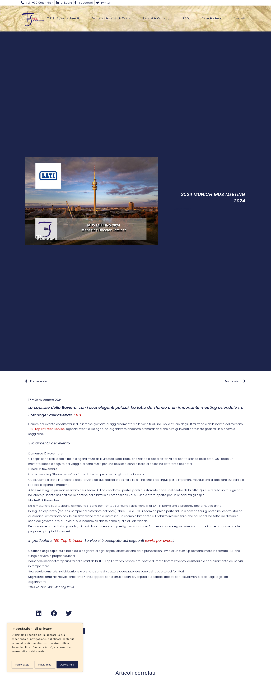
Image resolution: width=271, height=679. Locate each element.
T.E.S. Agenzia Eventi (63, 18)
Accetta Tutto (67, 664)
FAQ (186, 18)
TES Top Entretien (68, 540)
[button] (39, 613)
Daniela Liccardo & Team (111, 18)
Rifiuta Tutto (44, 664)
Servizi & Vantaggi (156, 18)
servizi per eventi (159, 540)
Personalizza (22, 664)
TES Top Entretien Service (46, 429)
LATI (77, 415)
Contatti (240, 18)
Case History (211, 18)
